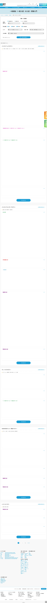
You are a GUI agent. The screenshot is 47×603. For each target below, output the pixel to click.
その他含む (2, 581)
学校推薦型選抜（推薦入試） (3, 578)
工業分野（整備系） (26, 558)
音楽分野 (26, 568)
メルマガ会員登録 (30, 595)
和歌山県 (13, 555)
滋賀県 (5, 555)
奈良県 (11, 555)
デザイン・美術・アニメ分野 (22, 568)
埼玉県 (10, 551)
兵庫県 (10, 555)
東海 (1, 553)
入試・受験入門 (6, 12)
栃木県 (7, 551)
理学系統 (26, 552)
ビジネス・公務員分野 (22, 563)
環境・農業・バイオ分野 (22, 571)
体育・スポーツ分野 (22, 567)
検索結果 (10, 12)
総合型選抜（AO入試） (3, 577)
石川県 (7, 554)
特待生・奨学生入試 (3, 580)
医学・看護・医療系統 (26, 554)
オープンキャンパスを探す (12, 590)
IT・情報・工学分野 (22, 560)
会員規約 (29, 592)
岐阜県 (8, 553)
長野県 (8, 552)
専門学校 (30, 552)
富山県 (5, 554)
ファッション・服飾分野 (26, 567)
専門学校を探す (2, 593)
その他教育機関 (30, 553)
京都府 (7, 555)
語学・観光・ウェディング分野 (22, 561)
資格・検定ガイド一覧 (21, 594)
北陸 (1, 554)
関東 (1, 551)
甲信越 (1, 552)
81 (25, 540)
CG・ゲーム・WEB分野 (26, 560)
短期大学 (30, 551)
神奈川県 (15, 551)
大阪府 (8, 555)
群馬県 (8, 551)
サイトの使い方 (38, 594)
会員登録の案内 (29, 593)
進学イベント (10, 591)
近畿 (1, 555)
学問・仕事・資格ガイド (21, 590)
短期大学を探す (2, 592)
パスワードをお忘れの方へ (30, 594)
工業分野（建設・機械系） (22, 558)
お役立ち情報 (37, 590)
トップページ (2, 12)
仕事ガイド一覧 (20, 593)
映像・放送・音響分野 (22, 570)
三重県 (10, 553)
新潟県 (5, 552)
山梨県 (7, 552)
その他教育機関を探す (3, 594)
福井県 (8, 554)
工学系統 (22, 553)
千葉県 (11, 551)
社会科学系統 (22, 552)
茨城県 (5, 551)
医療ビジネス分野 (26, 562)
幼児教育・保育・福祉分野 (26, 565)
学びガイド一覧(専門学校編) (22, 592)
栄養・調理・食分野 (26, 564)
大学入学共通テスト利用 (3, 579)
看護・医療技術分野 (22, 564)
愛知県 (7, 553)
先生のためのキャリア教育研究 (40, 591)
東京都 (13, 551)
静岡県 (5, 553)
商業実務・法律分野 (26, 561)
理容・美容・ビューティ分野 (22, 565)
